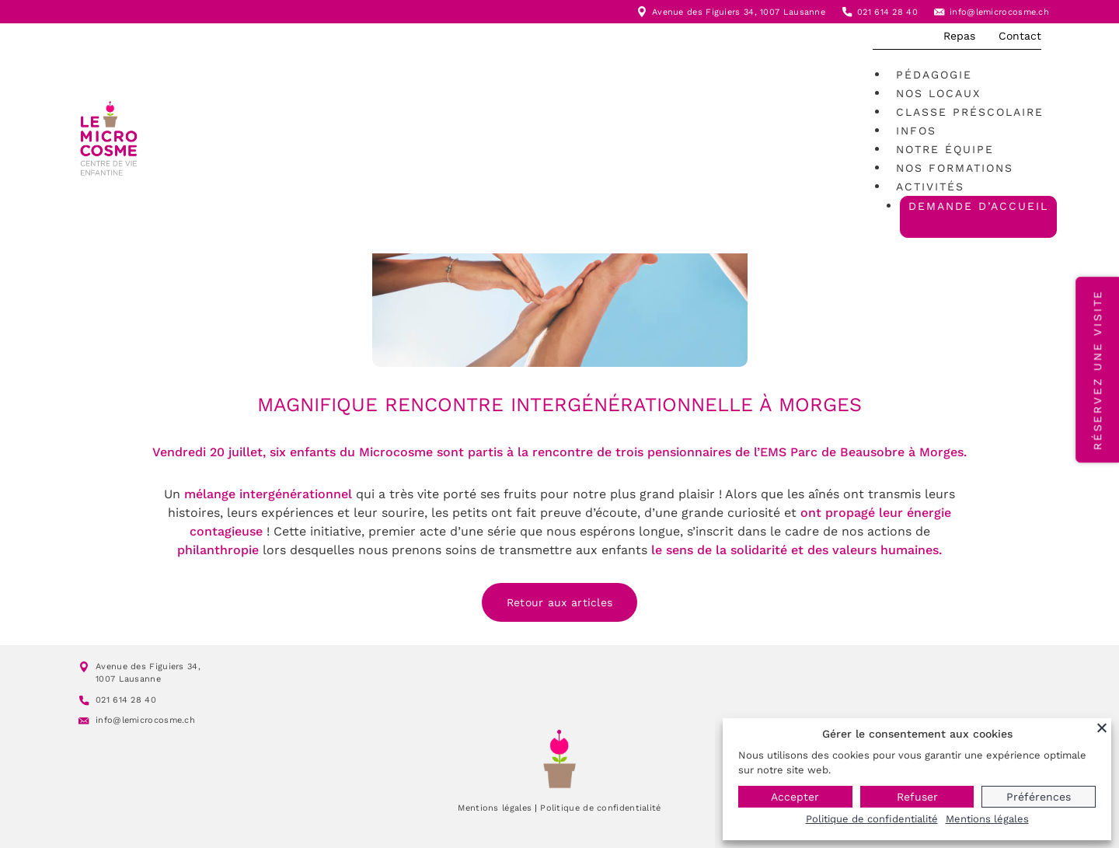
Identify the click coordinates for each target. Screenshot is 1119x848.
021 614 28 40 (887, 12)
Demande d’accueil (978, 206)
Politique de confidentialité (600, 808)
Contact (1020, 36)
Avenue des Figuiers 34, (706, 12)
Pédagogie (934, 74)
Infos (916, 130)
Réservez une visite (1097, 369)
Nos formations (954, 168)
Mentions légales (495, 808)
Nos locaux (938, 93)
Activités (930, 186)
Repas (959, 36)
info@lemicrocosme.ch (999, 12)
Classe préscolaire (970, 112)
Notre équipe (945, 149)
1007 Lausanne (792, 12)
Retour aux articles (560, 602)
